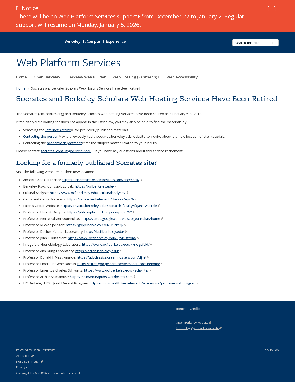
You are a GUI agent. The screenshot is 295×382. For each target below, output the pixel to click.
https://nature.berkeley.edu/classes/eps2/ (102, 199)
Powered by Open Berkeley (35, 350)
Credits (195, 309)
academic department (66, 142)
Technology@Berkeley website (199, 328)
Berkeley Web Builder (86, 77)
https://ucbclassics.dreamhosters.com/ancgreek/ (102, 179)
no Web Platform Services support (95, 16)
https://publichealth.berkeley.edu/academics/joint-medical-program (144, 283)
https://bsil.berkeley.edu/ (105, 231)
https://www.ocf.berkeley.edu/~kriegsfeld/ (117, 244)
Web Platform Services (68, 62)
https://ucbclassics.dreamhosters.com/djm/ (113, 257)
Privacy (22, 367)
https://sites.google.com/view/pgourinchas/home (122, 218)
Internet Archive (59, 130)
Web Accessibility (182, 77)
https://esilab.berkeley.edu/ (98, 250)
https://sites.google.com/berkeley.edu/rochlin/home (120, 263)
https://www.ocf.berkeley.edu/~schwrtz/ (117, 270)
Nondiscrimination (29, 362)
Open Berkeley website (193, 322)
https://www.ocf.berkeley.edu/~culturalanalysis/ (89, 192)
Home (21, 77)
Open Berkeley (47, 77)
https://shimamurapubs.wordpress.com (102, 276)
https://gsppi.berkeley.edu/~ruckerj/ (96, 225)
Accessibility (25, 356)
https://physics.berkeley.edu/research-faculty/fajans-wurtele (110, 205)
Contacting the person (42, 136)
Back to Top (271, 350)
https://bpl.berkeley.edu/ (96, 186)
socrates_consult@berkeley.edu (67, 151)
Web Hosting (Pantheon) (136, 77)
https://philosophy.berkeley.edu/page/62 (101, 212)
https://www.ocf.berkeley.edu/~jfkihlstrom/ (103, 238)
